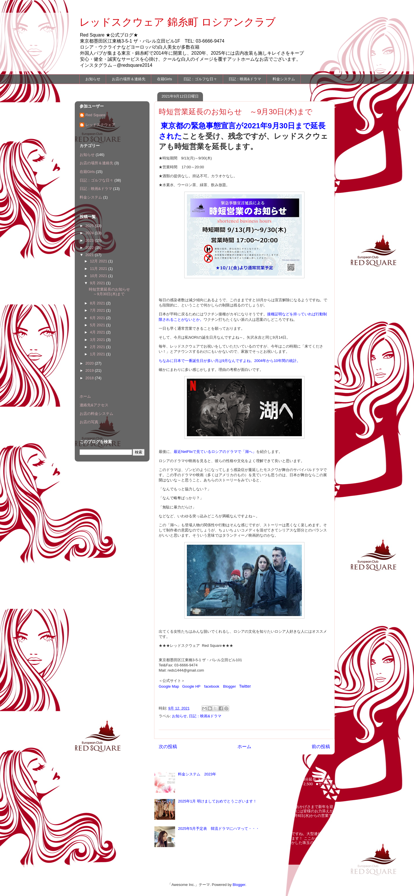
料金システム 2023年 (197, 774)
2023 (90, 240)
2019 (90, 370)
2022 (90, 247)
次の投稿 (168, 746)
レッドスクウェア (100, 125)
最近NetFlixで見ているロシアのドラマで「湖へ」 (215, 451)
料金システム (284, 79)
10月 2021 (99, 276)
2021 (90, 255)
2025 (90, 226)
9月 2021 (98, 283)
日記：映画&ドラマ (245, 79)
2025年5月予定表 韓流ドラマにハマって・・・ (218, 828)
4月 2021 (98, 332)
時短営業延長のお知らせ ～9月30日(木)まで (111, 291)
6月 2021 (98, 318)
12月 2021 (99, 261)
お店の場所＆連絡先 (128, 79)
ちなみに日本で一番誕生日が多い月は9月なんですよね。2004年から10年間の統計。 (229, 361)
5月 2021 (98, 325)
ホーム (244, 746)
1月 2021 (98, 354)
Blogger (229, 686)
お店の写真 (89, 422)
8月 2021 (98, 303)
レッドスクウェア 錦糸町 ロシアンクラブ (177, 22)
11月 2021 (99, 268)
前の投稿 (321, 746)
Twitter (245, 686)
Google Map (169, 686)
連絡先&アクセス (94, 405)
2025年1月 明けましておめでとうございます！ (217, 801)
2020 (90, 363)
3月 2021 (98, 340)
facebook (211, 686)
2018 (90, 378)
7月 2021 (98, 310)
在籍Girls (164, 79)
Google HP (191, 686)
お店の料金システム (96, 413)
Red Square (95, 115)
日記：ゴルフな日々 (200, 79)
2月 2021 (98, 347)
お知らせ (92, 79)
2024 (90, 233)
